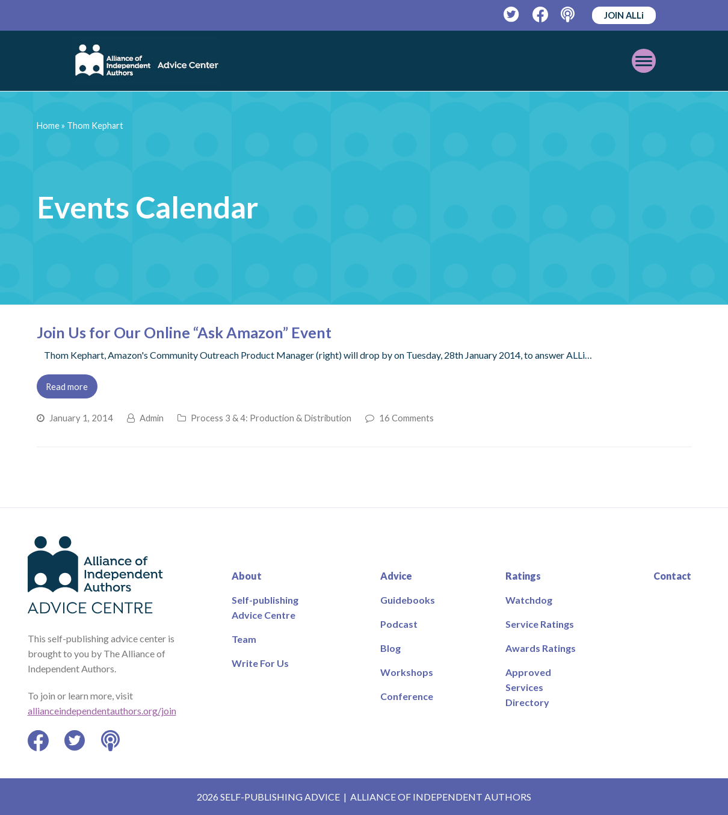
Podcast (399, 624)
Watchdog (528, 600)
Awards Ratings (540, 648)
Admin (152, 417)
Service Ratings (539, 624)
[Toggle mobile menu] (644, 61)
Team (244, 639)
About (247, 575)
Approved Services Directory (528, 687)
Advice (396, 575)
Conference (406, 696)
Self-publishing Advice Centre (265, 607)
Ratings (523, 575)
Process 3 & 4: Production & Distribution (271, 417)
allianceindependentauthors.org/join (102, 710)
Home (48, 125)
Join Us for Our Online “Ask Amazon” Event (184, 332)
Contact (672, 575)
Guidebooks (407, 600)
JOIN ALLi (624, 15)
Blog (390, 648)
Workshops (406, 672)
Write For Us (260, 663)
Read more (67, 386)
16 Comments (406, 417)
